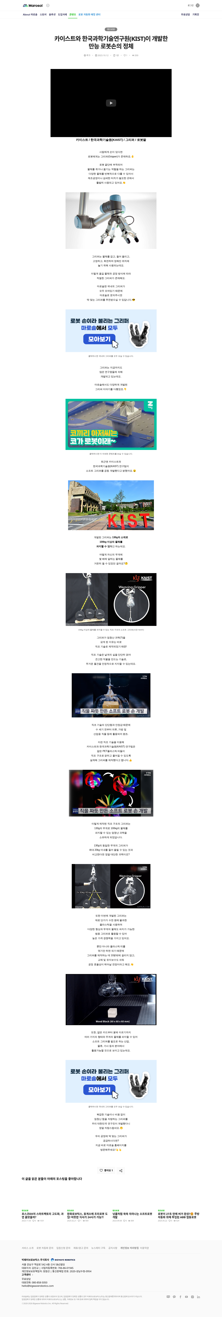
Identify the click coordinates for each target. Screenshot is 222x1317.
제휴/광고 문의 (80, 1248)
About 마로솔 (30, 14)
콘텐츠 (72, 14)
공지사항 (112, 1248)
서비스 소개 (28, 1248)
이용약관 (144, 1248)
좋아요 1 (106, 1170)
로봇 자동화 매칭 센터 (89, 14)
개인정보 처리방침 (129, 1248)
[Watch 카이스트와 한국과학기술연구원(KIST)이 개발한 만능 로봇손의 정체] (111, 103)
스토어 (43, 14)
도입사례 (62, 14)
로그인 (191, 5)
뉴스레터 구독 (98, 1248)
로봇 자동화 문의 (44, 1248)
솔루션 (52, 14)
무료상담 (185, 14)
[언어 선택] (197, 5)
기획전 (195, 14)
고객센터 (28, 1275)
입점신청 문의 (63, 1248)
